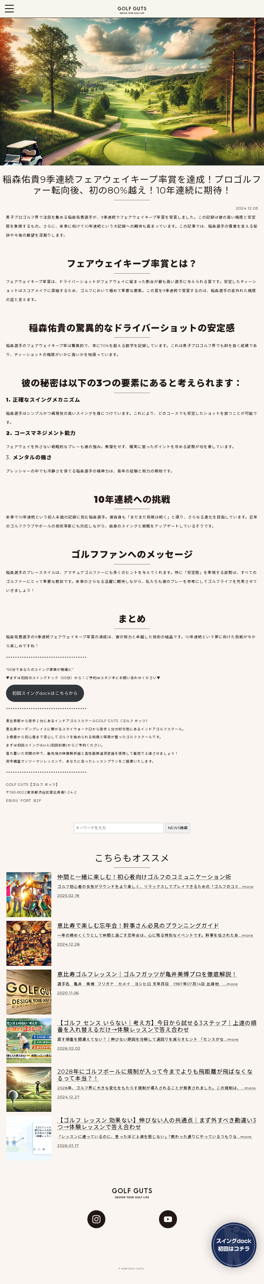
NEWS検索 (178, 827)
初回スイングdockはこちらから (45, 693)
